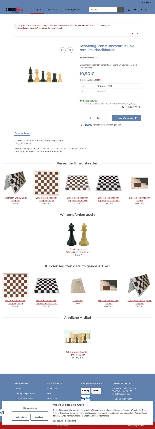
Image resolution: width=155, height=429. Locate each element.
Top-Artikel (52, 9)
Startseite (146, 2)
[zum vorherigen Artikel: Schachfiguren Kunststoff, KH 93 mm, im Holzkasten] (138, 33)
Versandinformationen (24, 398)
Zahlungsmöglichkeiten (25, 393)
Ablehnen (39, 417)
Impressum (58, 421)
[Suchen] (103, 9)
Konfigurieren (21, 417)
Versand (98, 79)
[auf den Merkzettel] (70, 50)
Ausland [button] (134, 104)
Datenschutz (70, 421)
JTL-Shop (141, 425)
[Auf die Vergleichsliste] (63, 50)
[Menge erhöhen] (105, 118)
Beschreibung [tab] (22, 133)
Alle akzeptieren (30, 408)
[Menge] (90, 118)
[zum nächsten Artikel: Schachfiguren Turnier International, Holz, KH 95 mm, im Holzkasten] (132, 33)
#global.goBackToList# (23, 25)
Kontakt (17, 388)
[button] (129, 9)
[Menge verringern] (83, 118)
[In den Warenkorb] (16, 42)
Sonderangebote (71, 9)
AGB (49, 393)
